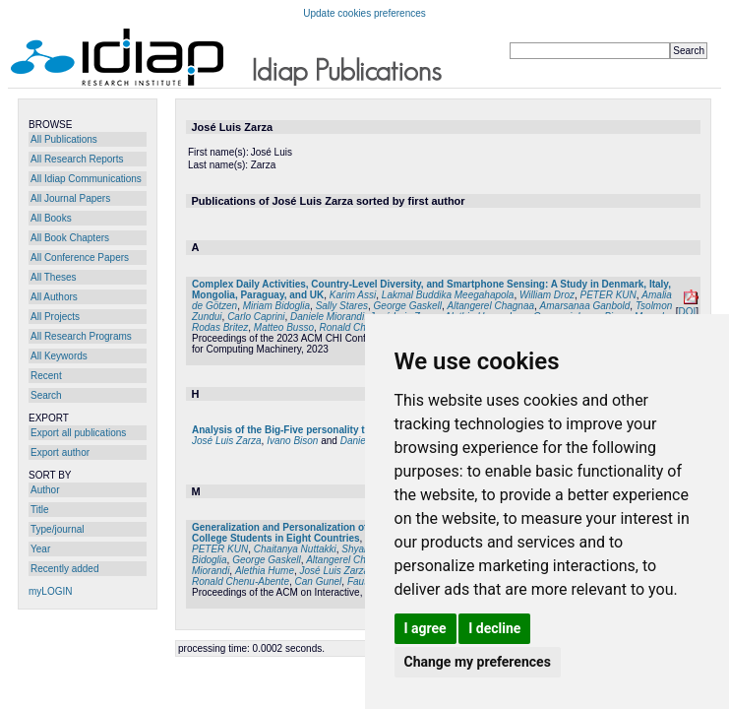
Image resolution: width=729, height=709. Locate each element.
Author (44, 489)
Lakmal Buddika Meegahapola (448, 295)
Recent (46, 375)
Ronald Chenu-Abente (240, 581)
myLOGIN (50, 591)
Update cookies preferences (364, 13)
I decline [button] (494, 628)
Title (39, 509)
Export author (60, 452)
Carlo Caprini (255, 316)
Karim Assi (353, 295)
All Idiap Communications (86, 178)
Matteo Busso (284, 327)
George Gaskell (408, 305)
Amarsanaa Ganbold (585, 305)
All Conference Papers (79, 257)
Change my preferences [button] (477, 662)
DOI (687, 311)
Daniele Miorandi (327, 316)
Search (46, 395)
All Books (51, 218)
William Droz (547, 295)
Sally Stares (342, 305)
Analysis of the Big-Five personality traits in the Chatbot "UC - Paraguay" (362, 429)
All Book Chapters (69, 237)
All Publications (63, 139)
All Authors (54, 296)
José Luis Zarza (227, 440)
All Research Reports (76, 159)
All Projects (55, 316)
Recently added (64, 568)
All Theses (53, 277)
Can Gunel (318, 581)
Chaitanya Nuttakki (295, 549)
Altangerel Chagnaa (491, 305)
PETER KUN (608, 295)
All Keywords (59, 356)
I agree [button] (425, 628)
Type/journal (57, 529)
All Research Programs (81, 336)
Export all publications (78, 432)
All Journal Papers (70, 198)
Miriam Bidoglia (276, 305)
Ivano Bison (292, 440)
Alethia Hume (264, 570)
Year (40, 549)
